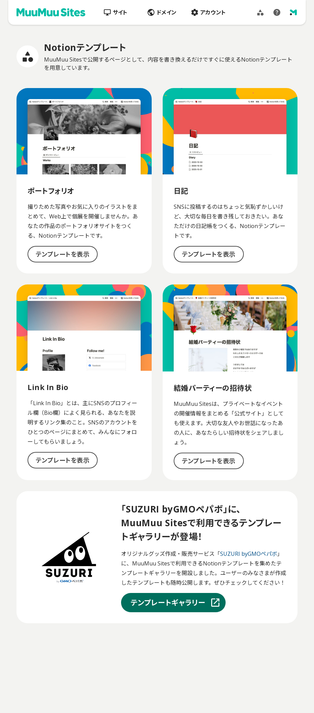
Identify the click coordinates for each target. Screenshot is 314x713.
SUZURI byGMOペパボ (248, 554)
